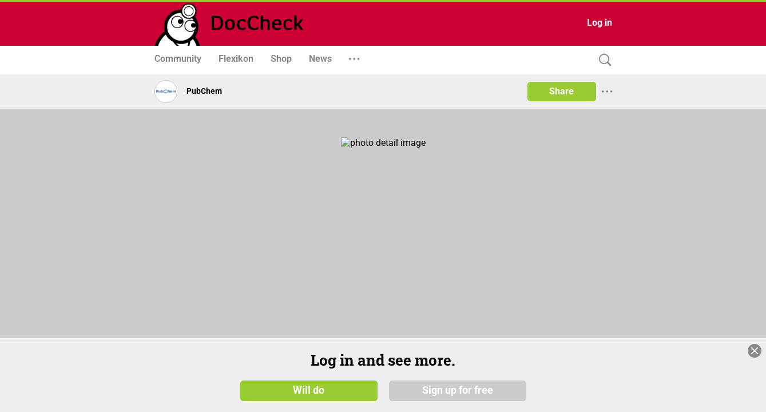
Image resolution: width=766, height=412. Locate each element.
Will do (308, 390)
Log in (599, 22)
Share (561, 91)
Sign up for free (457, 390)
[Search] (602, 60)
